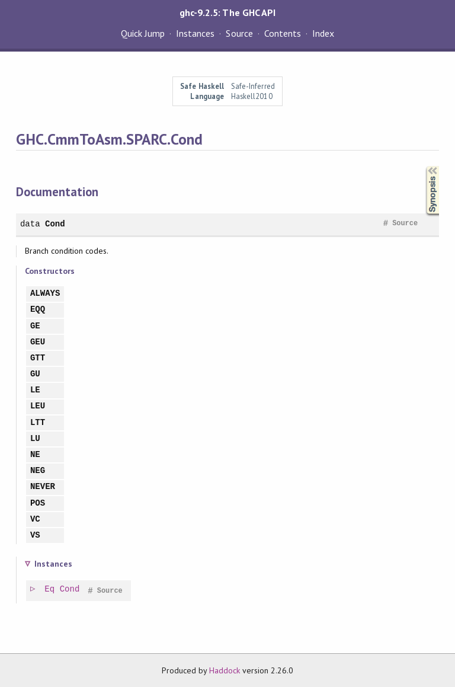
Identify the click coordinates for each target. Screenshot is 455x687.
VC (35, 519)
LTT (37, 423)
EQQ (37, 309)
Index (323, 33)
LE (35, 390)
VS (35, 535)
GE (35, 326)
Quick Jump (143, 33)
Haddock (224, 670)
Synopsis (423, 166)
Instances (195, 33)
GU (35, 374)
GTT (37, 358)
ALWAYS (45, 293)
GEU (37, 342)
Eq (50, 589)
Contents (282, 33)
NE (35, 455)
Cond (55, 223)
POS (37, 503)
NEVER (42, 487)
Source (239, 33)
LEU (37, 406)
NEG (37, 471)
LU (35, 439)
